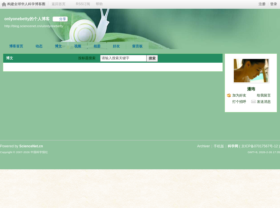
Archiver (203, 146)
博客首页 (16, 46)
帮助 (99, 4)
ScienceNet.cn (31, 146)
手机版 (219, 146)
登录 (273, 4)
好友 (116, 46)
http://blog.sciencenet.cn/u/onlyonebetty (33, 26)
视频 (77, 46)
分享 (62, 19)
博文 (58, 46)
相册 (97, 46)
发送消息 (264, 102)
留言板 (137, 46)
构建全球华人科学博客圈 (26, 4)
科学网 (233, 146)
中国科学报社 (39, 152)
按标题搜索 (87, 58)
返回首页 (59, 4)
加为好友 (239, 95)
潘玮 (251, 89)
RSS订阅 (83, 4)
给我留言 (264, 95)
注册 (262, 4)
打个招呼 (239, 102)
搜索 (152, 58)
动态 (39, 46)
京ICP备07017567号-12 (259, 146)
